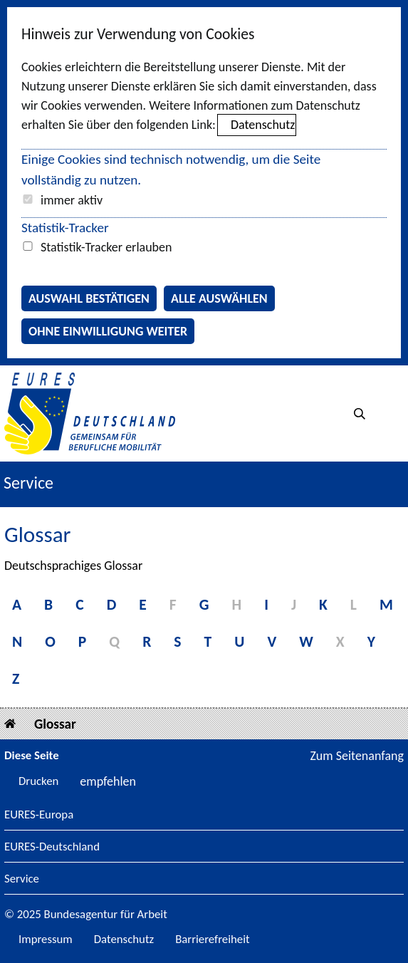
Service (21, 879)
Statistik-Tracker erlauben (106, 247)
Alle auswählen (219, 298)
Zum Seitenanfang (357, 756)
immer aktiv (72, 200)
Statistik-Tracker (65, 227)
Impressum (46, 939)
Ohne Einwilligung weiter (107, 331)
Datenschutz (263, 124)
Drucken (38, 781)
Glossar (55, 724)
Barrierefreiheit (212, 939)
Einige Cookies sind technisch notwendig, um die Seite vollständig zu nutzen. (170, 169)
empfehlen (108, 781)
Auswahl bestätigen (89, 298)
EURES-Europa (38, 815)
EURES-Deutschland (52, 847)
